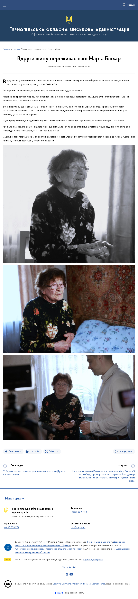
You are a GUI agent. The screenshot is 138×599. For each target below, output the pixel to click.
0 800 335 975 (11, 527)
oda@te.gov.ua (78, 527)
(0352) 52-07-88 (79, 512)
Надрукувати (125, 451)
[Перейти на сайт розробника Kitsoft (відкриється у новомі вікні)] (58, 593)
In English (71, 567)
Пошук (131, 5)
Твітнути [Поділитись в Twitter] (53, 451)
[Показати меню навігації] (4, 5)
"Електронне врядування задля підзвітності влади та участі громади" (48, 549)
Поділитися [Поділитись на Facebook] (15, 451)
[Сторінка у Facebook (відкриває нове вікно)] (66, 574)
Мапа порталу (14, 498)
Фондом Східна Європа (98, 542)
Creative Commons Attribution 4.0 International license (79, 584)
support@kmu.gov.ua (93, 560)
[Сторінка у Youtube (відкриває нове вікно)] (71, 574)
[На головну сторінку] (69, 25)
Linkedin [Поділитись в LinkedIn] (35, 451)
